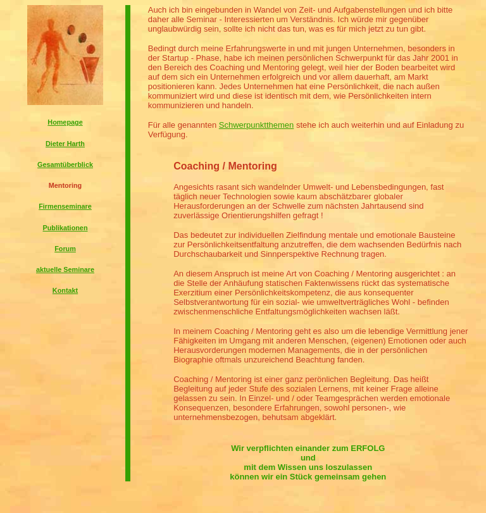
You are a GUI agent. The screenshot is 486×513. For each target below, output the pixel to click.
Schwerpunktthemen (256, 125)
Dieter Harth (65, 143)
